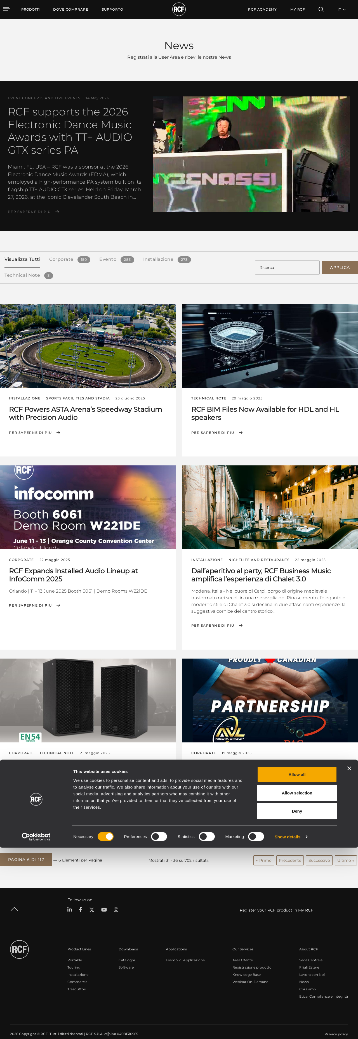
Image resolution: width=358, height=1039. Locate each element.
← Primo (264, 852)
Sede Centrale (310, 950)
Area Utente (242, 950)
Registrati (138, 57)
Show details (288, 1028)
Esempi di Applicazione (185, 950)
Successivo (319, 852)
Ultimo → (345, 852)
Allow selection (297, 984)
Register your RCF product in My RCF (276, 900)
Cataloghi (127, 950)
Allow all (297, 965)
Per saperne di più (29, 212)
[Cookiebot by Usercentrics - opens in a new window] (36, 1028)
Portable (74, 950)
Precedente (290, 852)
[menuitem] (70, 9)
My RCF (297, 9)
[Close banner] (349, 960)
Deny (297, 1002)
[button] (26, 852)
